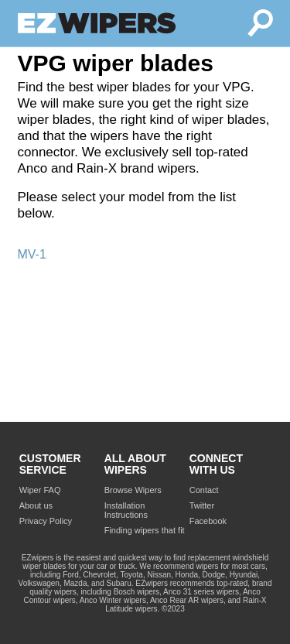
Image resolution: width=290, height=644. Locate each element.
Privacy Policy (45, 521)
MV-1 (32, 254)
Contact (204, 490)
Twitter (201, 505)
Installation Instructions (126, 510)
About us (36, 505)
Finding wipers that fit (144, 530)
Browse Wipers (133, 490)
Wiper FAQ (40, 490)
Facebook (208, 521)
